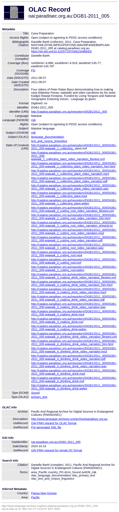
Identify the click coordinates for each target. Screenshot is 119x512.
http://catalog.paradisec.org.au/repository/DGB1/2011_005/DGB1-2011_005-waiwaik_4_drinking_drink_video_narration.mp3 (74, 350)
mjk (33, 120)
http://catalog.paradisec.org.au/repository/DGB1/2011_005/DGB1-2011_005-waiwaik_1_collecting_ (74, 147)
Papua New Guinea (43, 493)
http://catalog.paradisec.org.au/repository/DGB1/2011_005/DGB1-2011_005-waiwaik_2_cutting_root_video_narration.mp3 (74, 231)
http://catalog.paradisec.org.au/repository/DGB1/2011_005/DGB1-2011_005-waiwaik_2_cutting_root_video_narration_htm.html (74, 216)
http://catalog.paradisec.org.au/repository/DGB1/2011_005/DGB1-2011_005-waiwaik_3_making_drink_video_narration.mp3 (74, 291)
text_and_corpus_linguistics (49, 141)
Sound (35, 392)
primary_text (39, 397)
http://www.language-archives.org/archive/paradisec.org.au (69, 419)
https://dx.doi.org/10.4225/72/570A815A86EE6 (61, 51)
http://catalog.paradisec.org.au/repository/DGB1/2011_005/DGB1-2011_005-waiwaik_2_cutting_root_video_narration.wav (74, 246)
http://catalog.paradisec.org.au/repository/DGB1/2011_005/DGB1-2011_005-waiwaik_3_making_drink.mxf (74, 320)
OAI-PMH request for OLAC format (53, 423)
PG (33, 70)
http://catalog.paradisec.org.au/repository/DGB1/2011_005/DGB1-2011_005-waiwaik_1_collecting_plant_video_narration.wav (74, 187)
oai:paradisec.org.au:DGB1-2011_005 (56, 442)
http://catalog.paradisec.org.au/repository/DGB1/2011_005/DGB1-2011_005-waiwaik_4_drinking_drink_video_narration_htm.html (74, 342)
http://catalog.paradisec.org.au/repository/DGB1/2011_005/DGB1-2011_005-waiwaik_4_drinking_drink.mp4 (74, 372)
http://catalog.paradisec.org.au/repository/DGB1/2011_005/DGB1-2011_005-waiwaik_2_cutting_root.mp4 (74, 253)
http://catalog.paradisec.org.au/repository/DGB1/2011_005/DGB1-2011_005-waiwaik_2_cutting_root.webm (74, 268)
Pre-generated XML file (46, 427)
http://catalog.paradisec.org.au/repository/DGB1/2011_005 (69, 111)
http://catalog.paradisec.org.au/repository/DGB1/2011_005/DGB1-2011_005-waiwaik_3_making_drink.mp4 (74, 313)
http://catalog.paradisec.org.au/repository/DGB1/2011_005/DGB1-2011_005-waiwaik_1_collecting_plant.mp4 (74, 194)
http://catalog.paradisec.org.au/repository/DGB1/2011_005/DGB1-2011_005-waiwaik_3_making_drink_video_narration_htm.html (74, 283)
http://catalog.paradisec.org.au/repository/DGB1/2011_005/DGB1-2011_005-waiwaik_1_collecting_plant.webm (74, 202)
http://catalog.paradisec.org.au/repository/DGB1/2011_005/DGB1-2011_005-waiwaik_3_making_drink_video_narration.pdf (74, 298)
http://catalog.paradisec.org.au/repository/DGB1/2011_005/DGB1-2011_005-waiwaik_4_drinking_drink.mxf (74, 379)
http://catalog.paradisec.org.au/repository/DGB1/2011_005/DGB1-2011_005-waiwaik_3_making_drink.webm (74, 328)
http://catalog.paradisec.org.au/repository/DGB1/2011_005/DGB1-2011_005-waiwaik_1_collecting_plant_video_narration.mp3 (74, 172)
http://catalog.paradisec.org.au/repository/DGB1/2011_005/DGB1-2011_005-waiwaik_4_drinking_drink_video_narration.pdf (74, 357)
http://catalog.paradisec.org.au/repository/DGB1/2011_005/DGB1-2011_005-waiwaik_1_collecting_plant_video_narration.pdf (74, 179)
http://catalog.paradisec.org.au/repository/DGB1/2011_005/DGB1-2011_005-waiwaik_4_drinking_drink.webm (74, 387)
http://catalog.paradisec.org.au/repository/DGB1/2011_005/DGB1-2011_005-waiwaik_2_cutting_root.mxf (74, 261)
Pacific (35, 497)
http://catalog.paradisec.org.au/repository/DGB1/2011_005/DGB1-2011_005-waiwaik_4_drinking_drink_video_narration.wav (74, 365)
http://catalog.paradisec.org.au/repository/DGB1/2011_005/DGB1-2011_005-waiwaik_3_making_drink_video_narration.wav (74, 305)
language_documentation (47, 136)
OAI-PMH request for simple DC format (56, 450)
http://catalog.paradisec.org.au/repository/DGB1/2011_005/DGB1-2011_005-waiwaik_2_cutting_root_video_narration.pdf (74, 239)
